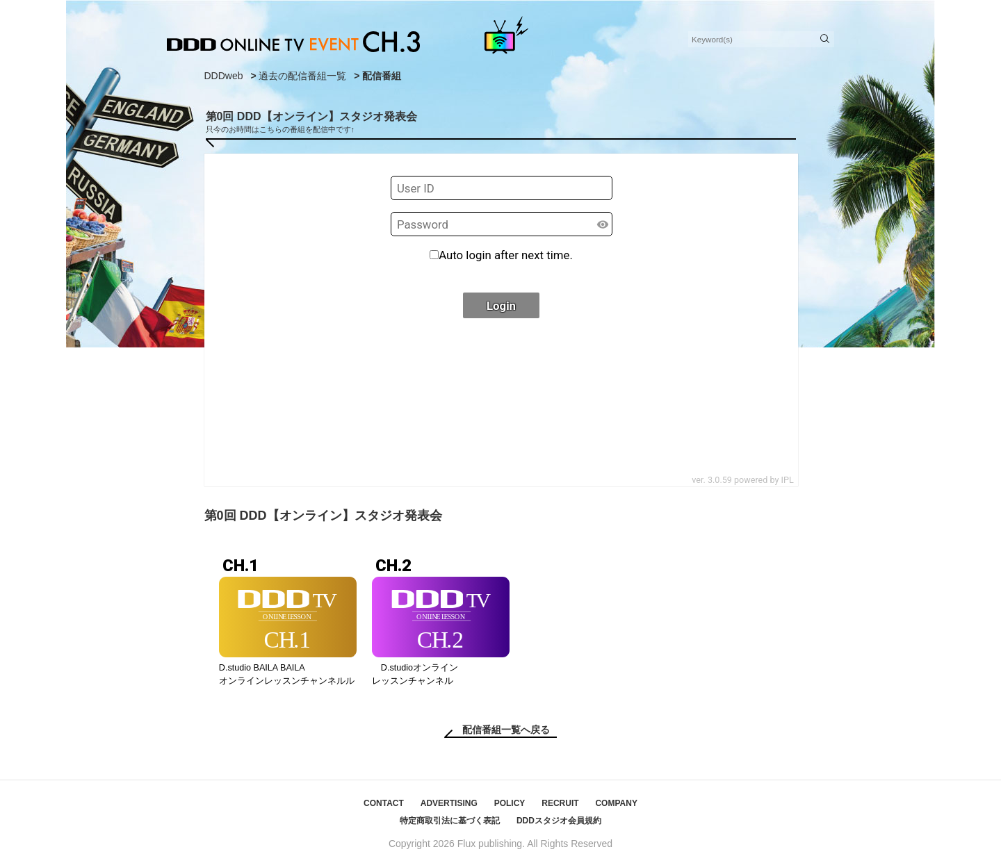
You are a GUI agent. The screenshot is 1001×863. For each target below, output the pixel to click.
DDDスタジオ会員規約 (558, 820)
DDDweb (223, 75)
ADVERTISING (449, 803)
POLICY (510, 803)
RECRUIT (560, 803)
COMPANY (616, 803)
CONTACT (384, 803)
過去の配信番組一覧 (302, 75)
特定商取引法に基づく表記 (450, 820)
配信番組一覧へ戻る (506, 729)
